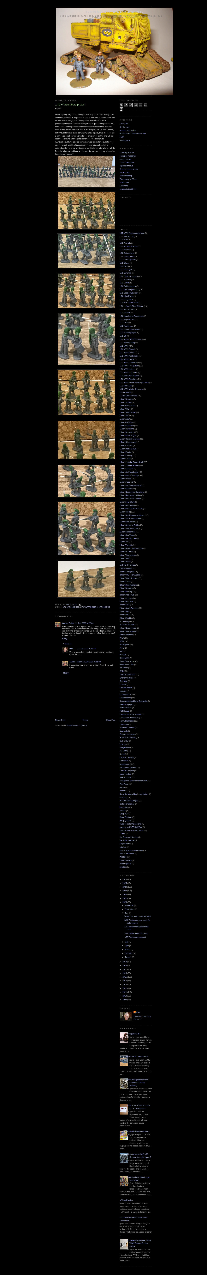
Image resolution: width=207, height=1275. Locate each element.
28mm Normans (126, 601)
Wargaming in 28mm (128, 179)
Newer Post (60, 720)
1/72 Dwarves (125, 273)
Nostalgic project (127, 771)
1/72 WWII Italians (127, 369)
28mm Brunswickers (128, 585)
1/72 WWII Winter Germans (131, 389)
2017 (125, 969)
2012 (125, 988)
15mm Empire (125, 452)
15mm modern (126, 489)
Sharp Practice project (129, 800)
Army (122, 648)
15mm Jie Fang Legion (129, 472)
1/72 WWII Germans (128, 362)
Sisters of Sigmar (127, 804)
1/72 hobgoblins (126, 299)
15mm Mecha (125, 479)
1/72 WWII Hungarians (129, 366)
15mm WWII (125, 558)
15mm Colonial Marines (130, 439)
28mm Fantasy (126, 591)
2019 (125, 962)
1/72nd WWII (125, 392)
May (127, 942)
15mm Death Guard (128, 449)
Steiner (123, 810)
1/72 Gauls (124, 283)
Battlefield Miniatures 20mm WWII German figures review (139, 1243)
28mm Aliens (125, 581)
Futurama (124, 724)
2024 (125, 887)
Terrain (122, 834)
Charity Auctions (126, 678)
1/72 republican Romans (130, 329)
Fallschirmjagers (127, 704)
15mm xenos (125, 561)
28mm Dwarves (126, 588)
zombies (123, 867)
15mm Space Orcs (127, 532)
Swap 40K (124, 814)
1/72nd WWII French (128, 396)
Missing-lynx (125, 140)
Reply (64, 639)
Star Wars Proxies (125, 1200)
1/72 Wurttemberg (89, 607)
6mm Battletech (126, 635)
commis (123, 691)
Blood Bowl (124, 658)
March (128, 949)
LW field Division (127, 757)
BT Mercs (124, 668)
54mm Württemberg (128, 631)
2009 (125, 1000)
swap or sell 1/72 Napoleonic (132, 830)
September (130, 909)
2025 (125, 883)
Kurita (122, 754)
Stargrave (124, 807)
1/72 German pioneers (129, 289)
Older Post (110, 720)
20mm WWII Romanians (130, 575)
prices (122, 787)
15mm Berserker (127, 432)
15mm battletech (127, 426)
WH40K (123, 857)
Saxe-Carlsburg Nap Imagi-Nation (134, 794)
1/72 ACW (124, 240)
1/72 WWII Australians (129, 356)
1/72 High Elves (126, 296)
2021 (125, 898)
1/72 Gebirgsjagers (128, 286)
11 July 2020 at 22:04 (84, 623)
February (129, 953)
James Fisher (68, 623)
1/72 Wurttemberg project (135, 937)
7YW (122, 638)
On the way (124, 127)
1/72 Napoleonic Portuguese (132, 316)
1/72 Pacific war (126, 326)
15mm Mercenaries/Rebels (131, 485)
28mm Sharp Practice (129, 608)
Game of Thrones (127, 727)
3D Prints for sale (127, 625)
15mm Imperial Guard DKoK (131, 462)
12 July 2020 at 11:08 (91, 662)
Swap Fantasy (126, 817)
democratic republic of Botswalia (133, 701)
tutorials (123, 847)
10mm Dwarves (126, 399)
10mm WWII (125, 409)
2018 (125, 965)
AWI (121, 651)
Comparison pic (133, 1034)
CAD (122, 671)
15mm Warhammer (128, 555)
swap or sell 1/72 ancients (131, 824)
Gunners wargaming (114, 12)
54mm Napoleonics (128, 628)
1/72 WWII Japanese (128, 372)
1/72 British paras (127, 256)
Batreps (123, 654)
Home (85, 720)
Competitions (125, 698)
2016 (125, 973)
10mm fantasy (126, 402)
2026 (125, 879)
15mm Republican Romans (131, 508)
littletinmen (124, 182)
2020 (125, 902)
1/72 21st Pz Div (127, 236)
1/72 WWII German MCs (137, 1057)
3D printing (124, 621)
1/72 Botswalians (127, 253)
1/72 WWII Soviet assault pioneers (134, 382)
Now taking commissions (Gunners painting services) (137, 1083)
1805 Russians (126, 568)
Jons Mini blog (126, 176)
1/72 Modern (125, 313)
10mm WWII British (128, 412)
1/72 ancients (125, 250)
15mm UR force (126, 552)
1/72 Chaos (124, 263)
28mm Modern (126, 598)
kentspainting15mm (128, 189)
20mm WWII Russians (129, 578)
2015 (125, 977)
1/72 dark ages (126, 269)
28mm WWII (125, 615)
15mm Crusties (126, 445)
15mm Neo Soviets (128, 505)
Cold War (124, 681)
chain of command (127, 674)
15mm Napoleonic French (130, 498)
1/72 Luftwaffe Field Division (131, 306)
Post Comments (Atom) (77, 725)
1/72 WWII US (126, 386)
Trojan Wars (125, 844)
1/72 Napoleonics (71, 607)
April (127, 946)
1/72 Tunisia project (128, 333)
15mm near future (127, 502)
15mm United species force (131, 548)
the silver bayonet (127, 840)
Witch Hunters (126, 860)
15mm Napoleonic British (130, 495)
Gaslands (124, 731)
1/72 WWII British (127, 359)
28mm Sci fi (125, 605)
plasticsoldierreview (128, 130)
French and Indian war (129, 718)
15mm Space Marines (129, 528)
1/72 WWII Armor (127, 352)
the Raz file (124, 172)
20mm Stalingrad (127, 572)
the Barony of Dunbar (129, 837)
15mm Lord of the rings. (130, 475)
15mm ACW (125, 419)
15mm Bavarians (127, 429)
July (127, 913)
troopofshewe (125, 159)
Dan (71, 649)
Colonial (123, 684)
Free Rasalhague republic (130, 714)
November (129, 905)
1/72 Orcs (124, 323)
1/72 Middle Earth (127, 309)
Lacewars (124, 186)
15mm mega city (127, 482)
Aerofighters (125, 644)
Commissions (125, 694)
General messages (128, 734)
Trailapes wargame (128, 156)
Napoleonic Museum (128, 767)
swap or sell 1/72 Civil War (131, 827)
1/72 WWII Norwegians (129, 376)
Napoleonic (104, 607)
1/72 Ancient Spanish (128, 246)
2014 (125, 981)
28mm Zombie (126, 618)
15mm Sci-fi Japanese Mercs (132, 515)
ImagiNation (125, 747)
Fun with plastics (127, 721)
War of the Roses (127, 854)
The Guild (124, 124)
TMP (122, 137)
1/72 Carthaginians (128, 260)
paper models (125, 774)
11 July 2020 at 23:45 (86, 649)
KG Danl (123, 751)
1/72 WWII (124, 346)
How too (123, 744)
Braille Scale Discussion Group (133, 133)
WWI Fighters (125, 864)
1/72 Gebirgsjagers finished (135, 933)
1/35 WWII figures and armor (132, 233)
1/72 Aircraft (125, 243)
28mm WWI (125, 611)
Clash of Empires (127, 162)
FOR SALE (124, 711)
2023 (125, 891)
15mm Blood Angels (128, 435)
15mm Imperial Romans (130, 465)
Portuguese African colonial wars (133, 781)
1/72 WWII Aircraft (127, 349)
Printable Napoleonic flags (138, 1131)
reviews (123, 791)
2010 (125, 996)
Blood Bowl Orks (127, 664)
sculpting (123, 797)
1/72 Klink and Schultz (129, 303)
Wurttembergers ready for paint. (137, 916)
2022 (125, 894)
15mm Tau (124, 542)
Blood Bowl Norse (127, 661)
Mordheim (124, 761)
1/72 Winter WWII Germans (131, 339)
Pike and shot (125, 777)
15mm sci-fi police (127, 522)
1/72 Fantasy (125, 279)
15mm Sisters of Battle (129, 525)
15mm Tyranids (126, 545)
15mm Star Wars (127, 535)
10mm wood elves (127, 406)
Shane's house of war (129, 169)
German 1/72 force (127, 737)
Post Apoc (124, 784)
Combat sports (126, 688)
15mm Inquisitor (126, 469)
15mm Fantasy (126, 455)
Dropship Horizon (127, 152)
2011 (125, 992)
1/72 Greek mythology (129, 293)
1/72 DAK (124, 266)
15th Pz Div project (128, 565)
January (128, 957)
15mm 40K (124, 415)
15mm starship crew (128, 538)
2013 (125, 984)
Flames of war (126, 708)
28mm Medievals (127, 595)
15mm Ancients (126, 422)
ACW (122, 641)
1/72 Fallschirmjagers (129, 276)
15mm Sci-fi (125, 512)
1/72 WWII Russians (128, 379)
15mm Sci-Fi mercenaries (130, 518)
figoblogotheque (126, 166)
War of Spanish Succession (131, 850)
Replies (68, 644)
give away (124, 741)
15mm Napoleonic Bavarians (132, 492)
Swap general (125, 820)
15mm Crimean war (128, 442)
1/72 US (123, 336)
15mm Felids (125, 459)
